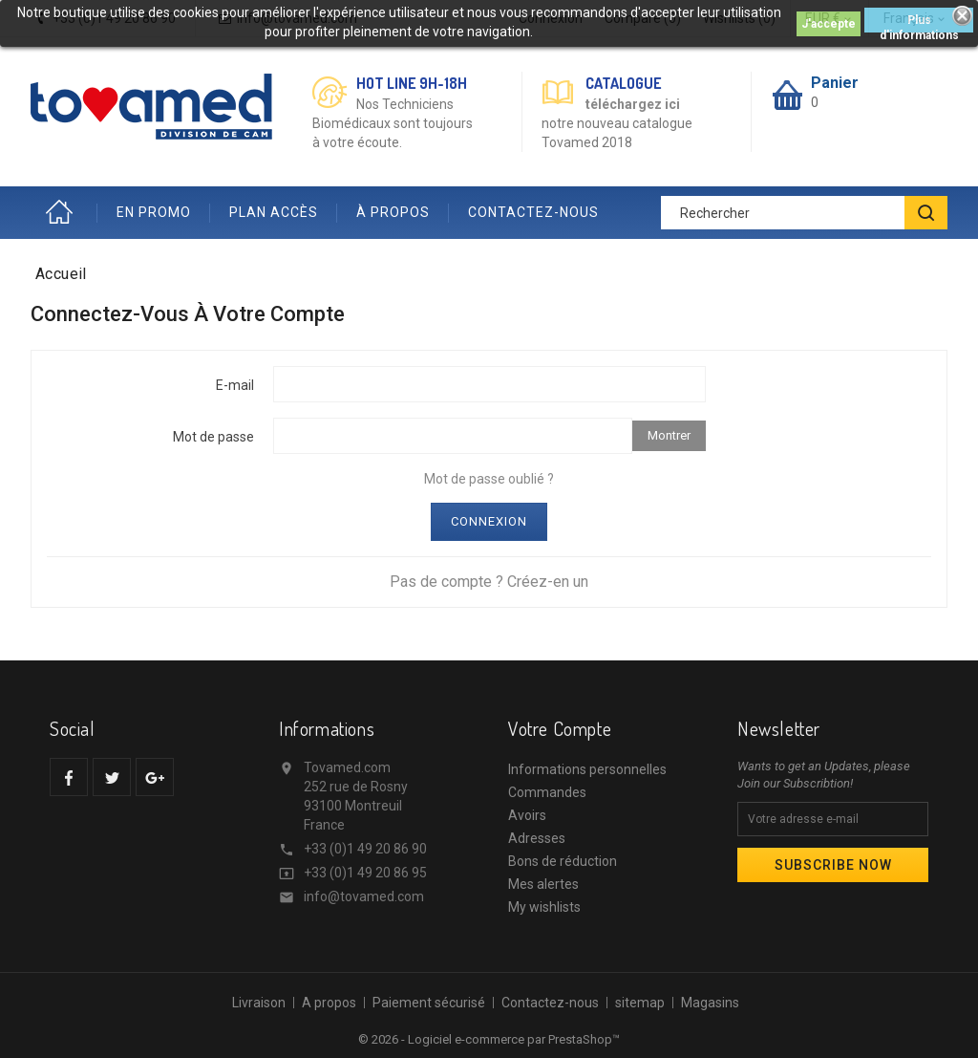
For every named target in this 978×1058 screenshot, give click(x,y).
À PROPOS (393, 212)
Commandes (547, 792)
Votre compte (559, 728)
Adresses (536, 838)
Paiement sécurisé (428, 1002)
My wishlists (544, 907)
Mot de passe (213, 436)
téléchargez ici (632, 104)
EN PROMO (154, 212)
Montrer (669, 435)
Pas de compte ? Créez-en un (489, 581)
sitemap (640, 1002)
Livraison (259, 1002)
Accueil (64, 212)
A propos (329, 1002)
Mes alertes (543, 884)
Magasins (710, 1002)
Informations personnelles (587, 769)
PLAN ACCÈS (273, 212)
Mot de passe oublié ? (489, 478)
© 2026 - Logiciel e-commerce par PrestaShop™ (489, 1039)
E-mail (235, 385)
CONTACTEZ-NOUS (533, 212)
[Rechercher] (804, 212)
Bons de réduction (562, 861)
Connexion (489, 521)
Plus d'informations (919, 22)
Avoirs (527, 815)
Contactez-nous (550, 1002)
